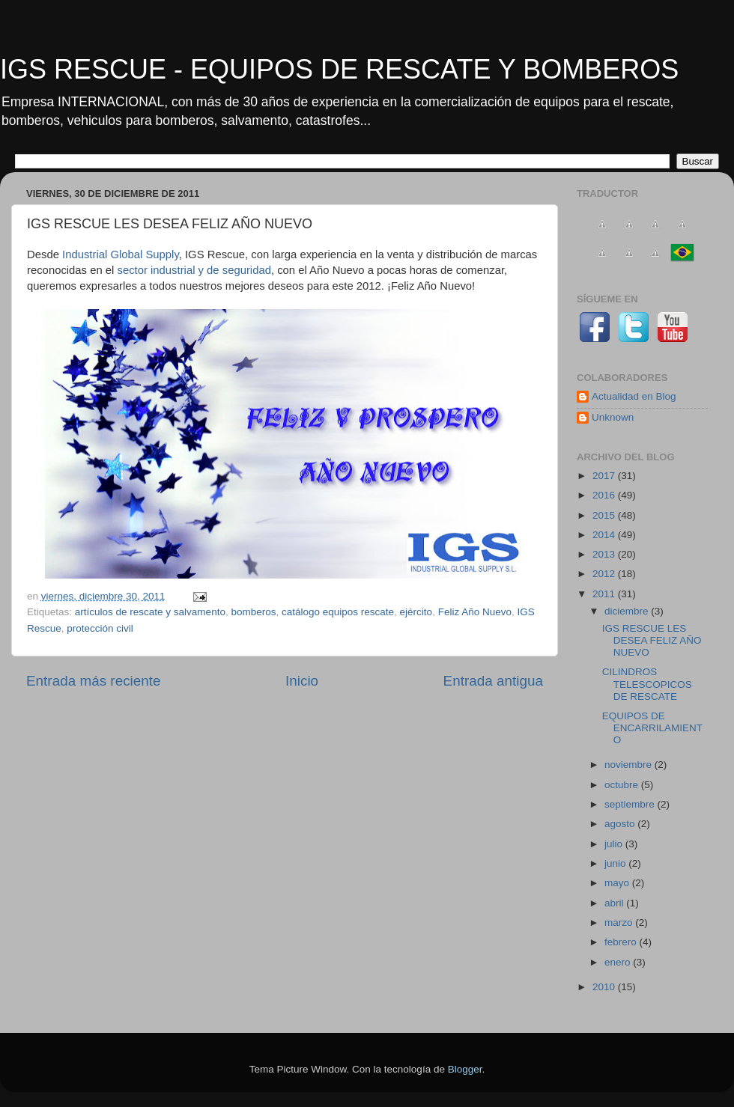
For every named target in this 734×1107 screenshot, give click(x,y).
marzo (619, 922)
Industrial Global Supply (120, 254)
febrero (622, 942)
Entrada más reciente (93, 681)
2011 (605, 594)
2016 (605, 495)
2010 (605, 986)
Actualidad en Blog (634, 396)
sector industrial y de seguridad (193, 270)
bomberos (253, 611)
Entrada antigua (493, 681)
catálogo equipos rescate (338, 611)
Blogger (465, 1069)
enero (618, 962)
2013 (605, 554)
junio (616, 863)
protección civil (100, 628)
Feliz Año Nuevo (475, 611)
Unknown (613, 417)
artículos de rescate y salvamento (150, 611)
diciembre (627, 611)
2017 (605, 475)
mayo (618, 882)
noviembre (629, 764)
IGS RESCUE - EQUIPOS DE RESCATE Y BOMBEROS (339, 69)
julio (614, 844)
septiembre (631, 804)
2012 (605, 573)
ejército (416, 611)
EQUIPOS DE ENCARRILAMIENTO (652, 727)
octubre (622, 784)
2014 (605, 534)
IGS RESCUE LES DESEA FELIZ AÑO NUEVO (652, 640)
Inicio (301, 681)
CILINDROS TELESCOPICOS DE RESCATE (647, 683)
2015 (605, 515)
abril (615, 903)
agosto (620, 823)
